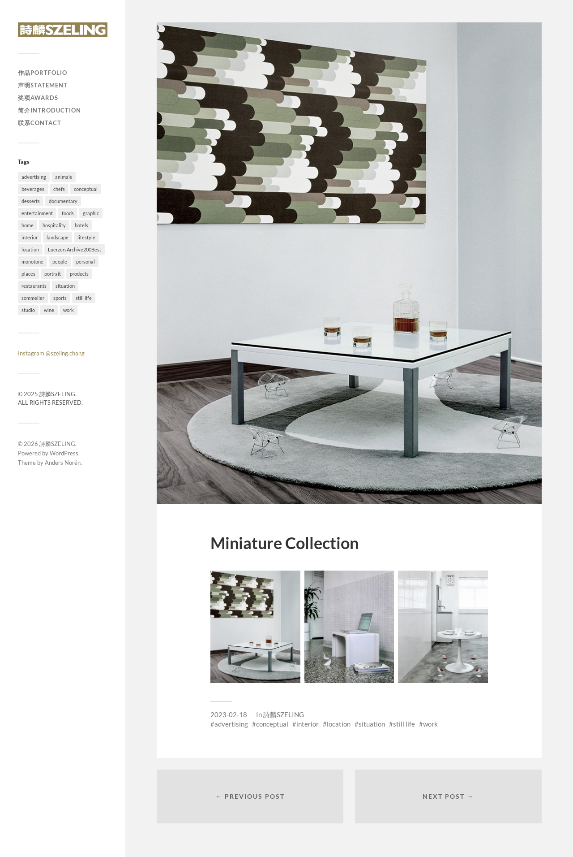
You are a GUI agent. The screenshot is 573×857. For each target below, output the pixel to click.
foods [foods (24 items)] (68, 213)
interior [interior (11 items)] (29, 237)
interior (307, 724)
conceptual (272, 724)
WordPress (64, 453)
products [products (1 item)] (79, 274)
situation (372, 724)
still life (404, 724)
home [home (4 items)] (27, 225)
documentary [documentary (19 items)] (63, 201)
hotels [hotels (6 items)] (81, 225)
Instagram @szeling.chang (51, 353)
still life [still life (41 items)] (84, 298)
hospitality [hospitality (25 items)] (54, 225)
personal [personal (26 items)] (85, 261)
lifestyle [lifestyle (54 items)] (86, 237)
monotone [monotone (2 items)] (32, 261)
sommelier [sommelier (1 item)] (32, 298)
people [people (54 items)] (59, 261)
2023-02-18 (228, 714)
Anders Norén (63, 462)
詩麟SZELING (57, 443)
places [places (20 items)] (28, 274)
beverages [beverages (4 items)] (32, 189)
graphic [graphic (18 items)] (91, 213)
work (430, 724)
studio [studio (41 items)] (28, 310)
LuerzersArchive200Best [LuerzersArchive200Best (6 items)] (74, 249)
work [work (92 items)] (68, 310)
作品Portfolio (42, 72)
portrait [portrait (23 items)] (52, 274)
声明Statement (43, 85)
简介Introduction (49, 110)
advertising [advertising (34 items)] (33, 177)
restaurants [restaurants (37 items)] (34, 286)
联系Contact (39, 122)
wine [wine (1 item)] (49, 310)
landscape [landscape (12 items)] (57, 237)
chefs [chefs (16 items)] (59, 189)
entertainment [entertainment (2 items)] (37, 213)
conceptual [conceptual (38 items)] (86, 189)
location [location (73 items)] (30, 249)
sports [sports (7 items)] (60, 298)
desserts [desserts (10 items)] (30, 201)
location (339, 724)
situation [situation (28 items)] (65, 286)
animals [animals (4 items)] (63, 177)
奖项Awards (38, 97)
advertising (231, 724)
